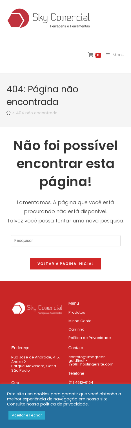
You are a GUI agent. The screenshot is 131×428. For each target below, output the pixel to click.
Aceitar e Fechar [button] (27, 415)
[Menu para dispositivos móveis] (113, 55)
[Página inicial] (8, 113)
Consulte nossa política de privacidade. (48, 404)
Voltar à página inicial (65, 263)
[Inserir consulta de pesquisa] (66, 240)
